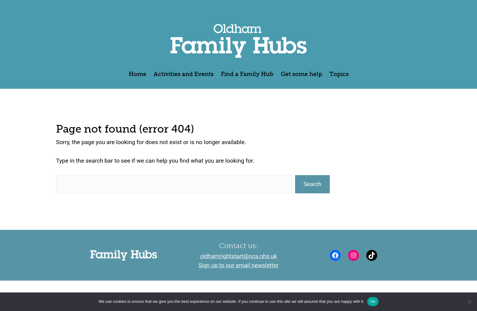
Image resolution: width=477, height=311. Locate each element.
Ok (372, 301)
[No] (469, 302)
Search (312, 184)
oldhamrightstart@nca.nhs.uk (238, 256)
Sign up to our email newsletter (238, 265)
